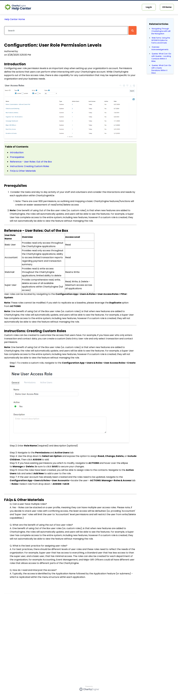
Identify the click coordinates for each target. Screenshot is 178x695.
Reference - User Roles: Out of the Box (31, 161)
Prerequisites (17, 157)
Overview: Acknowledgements (159, 48)
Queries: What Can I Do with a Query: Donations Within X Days (161, 69)
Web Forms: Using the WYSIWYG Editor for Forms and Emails (160, 40)
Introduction (17, 152)
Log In (149, 7)
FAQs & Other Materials (23, 170)
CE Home (167, 7)
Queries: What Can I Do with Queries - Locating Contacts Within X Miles (161, 57)
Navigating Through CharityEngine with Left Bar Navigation (160, 31)
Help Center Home (14, 19)
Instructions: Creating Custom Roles (29, 166)
